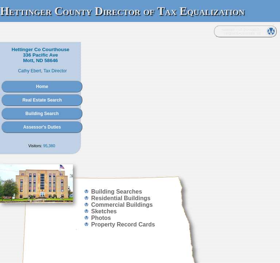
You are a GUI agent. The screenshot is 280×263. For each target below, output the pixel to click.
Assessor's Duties (140, 107)
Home (140, 66)
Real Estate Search (140, 80)
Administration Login (61, 159)
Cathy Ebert (133, 50)
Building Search (139, 93)
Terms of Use (225, 159)
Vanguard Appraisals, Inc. (148, 159)
